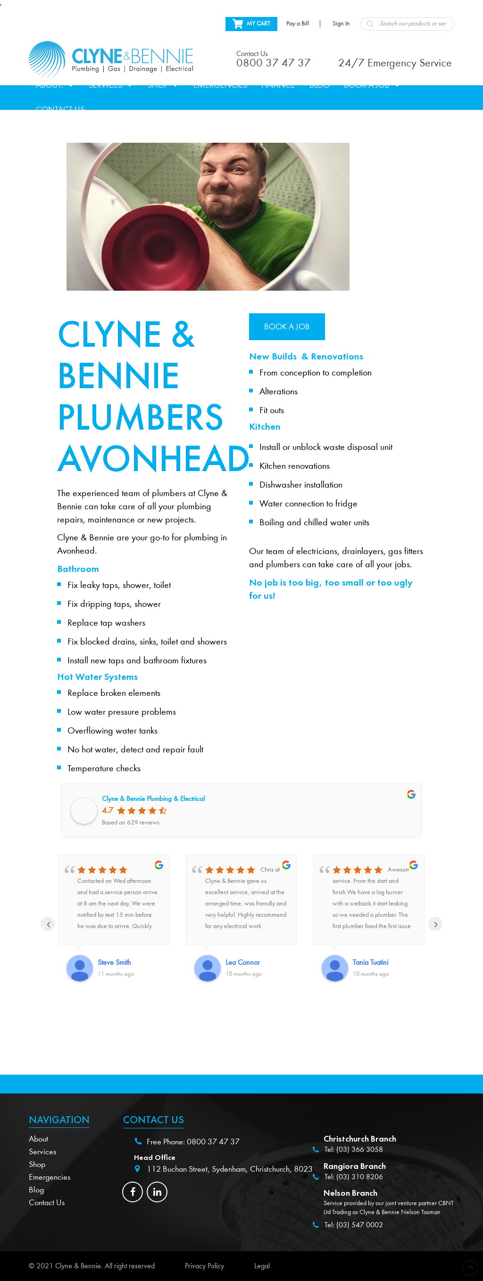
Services (111, 85)
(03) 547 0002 (359, 1225)
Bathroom (78, 569)
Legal (262, 1266)
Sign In (341, 23)
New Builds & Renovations (306, 356)
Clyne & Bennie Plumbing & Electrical (153, 799)
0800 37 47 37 (213, 1142)
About (38, 1139)
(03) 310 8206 (359, 1177)
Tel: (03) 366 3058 (354, 1149)
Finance (278, 85)
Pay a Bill (297, 23)
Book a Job (372, 85)
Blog (319, 85)
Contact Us (60, 109)
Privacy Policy (204, 1266)
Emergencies (220, 85)
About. (55, 85)
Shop (163, 85)
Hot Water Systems (97, 676)
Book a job (287, 327)
